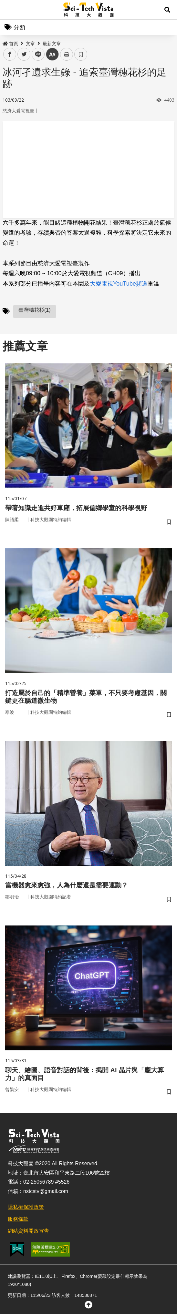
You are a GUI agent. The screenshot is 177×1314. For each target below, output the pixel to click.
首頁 (10, 43)
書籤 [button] (80, 54)
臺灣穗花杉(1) (34, 310)
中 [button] (52, 54)
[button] (167, 9)
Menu (9, 9)
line (36, 54)
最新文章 (52, 43)
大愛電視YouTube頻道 (119, 283)
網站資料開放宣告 (28, 1231)
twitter (24, 54)
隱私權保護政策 (26, 1207)
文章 (30, 43)
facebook (10, 54)
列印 (66, 54)
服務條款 (18, 1219)
